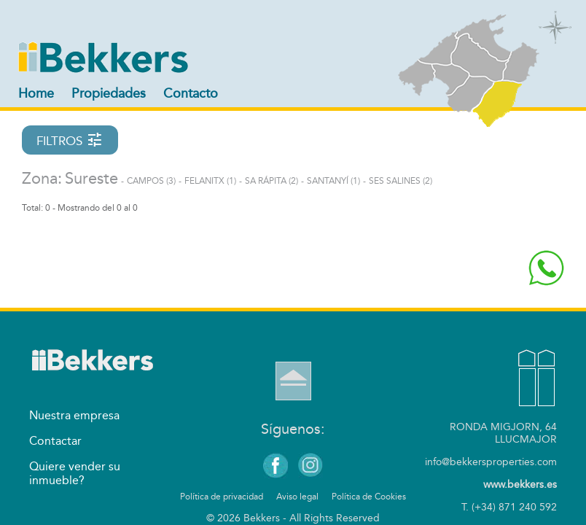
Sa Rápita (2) (271, 181)
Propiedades (108, 93)
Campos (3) (151, 181)
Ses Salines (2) (400, 181)
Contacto (190, 93)
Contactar (55, 441)
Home (36, 93)
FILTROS (69, 140)
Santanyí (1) (333, 181)
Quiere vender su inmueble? (74, 473)
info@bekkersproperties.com (491, 462)
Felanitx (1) (210, 181)
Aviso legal (297, 496)
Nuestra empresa (74, 415)
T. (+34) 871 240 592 (509, 507)
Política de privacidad (221, 496)
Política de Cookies (369, 496)
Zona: (42, 178)
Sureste (91, 178)
